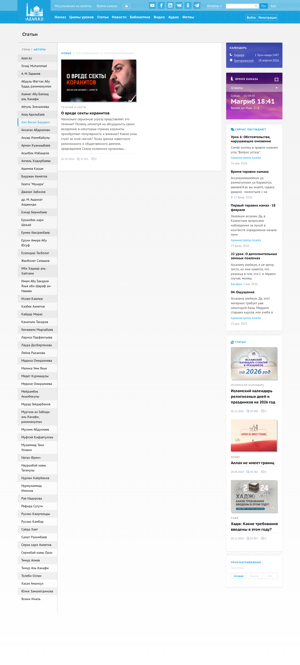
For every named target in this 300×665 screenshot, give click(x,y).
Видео (159, 17)
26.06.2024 (237, 471)
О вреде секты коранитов (85, 113)
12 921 (82, 159)
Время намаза (107, 6)
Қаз (273, 6)
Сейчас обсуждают (248, 129)
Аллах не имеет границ (252, 463)
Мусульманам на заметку (73, 6)
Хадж (235, 518)
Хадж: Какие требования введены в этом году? (254, 527)
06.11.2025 (237, 411)
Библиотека (140, 17)
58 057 (252, 538)
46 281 (252, 471)
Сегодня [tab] (239, 576)
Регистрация (268, 18)
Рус (263, 6)
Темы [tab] (26, 49)
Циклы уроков (81, 17)
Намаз (60, 17)
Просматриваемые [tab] (246, 562)
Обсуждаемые (87, 53)
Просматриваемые (119, 53)
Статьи (103, 17)
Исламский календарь (247, 385)
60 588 (252, 411)
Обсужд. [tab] (238, 568)
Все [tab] (270, 576)
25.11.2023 (237, 538)
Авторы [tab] (40, 49)
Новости (119, 17)
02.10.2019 (67, 159)
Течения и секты (73, 107)
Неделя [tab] (254, 576)
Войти (251, 18)
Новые (66, 53)
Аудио (173, 17)
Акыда (235, 457)
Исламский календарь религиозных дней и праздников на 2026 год (253, 396)
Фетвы (188, 17)
